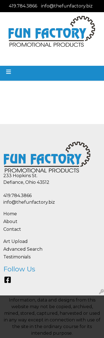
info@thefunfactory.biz (67, 6)
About (10, 221)
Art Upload (15, 241)
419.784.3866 (23, 6)
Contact (12, 229)
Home (10, 213)
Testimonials (17, 257)
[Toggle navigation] (8, 72)
